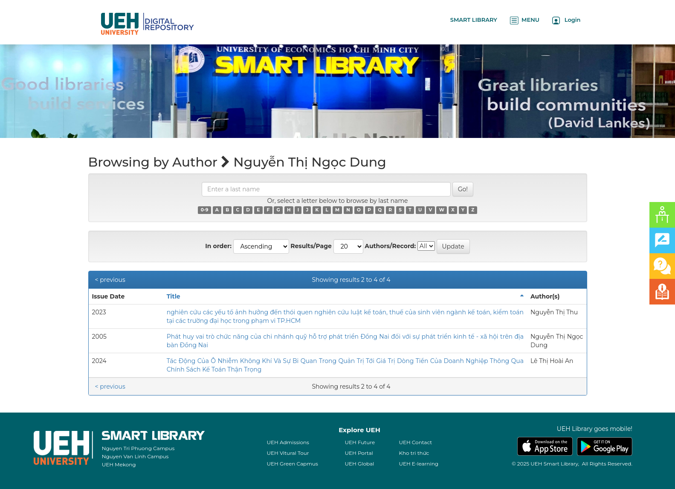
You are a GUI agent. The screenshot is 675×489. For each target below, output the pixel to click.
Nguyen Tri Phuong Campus (138, 448)
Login (566, 20)
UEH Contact (415, 442)
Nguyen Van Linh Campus (135, 456)
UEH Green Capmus (292, 463)
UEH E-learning (418, 463)
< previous (110, 280)
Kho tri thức (414, 453)
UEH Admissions (288, 442)
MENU (524, 20)
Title (173, 296)
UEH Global (359, 463)
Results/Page (311, 246)
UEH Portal (359, 453)
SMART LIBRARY (473, 19)
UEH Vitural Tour (288, 453)
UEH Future (360, 442)
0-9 (205, 210)
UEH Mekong (119, 464)
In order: (218, 246)
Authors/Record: (390, 246)
